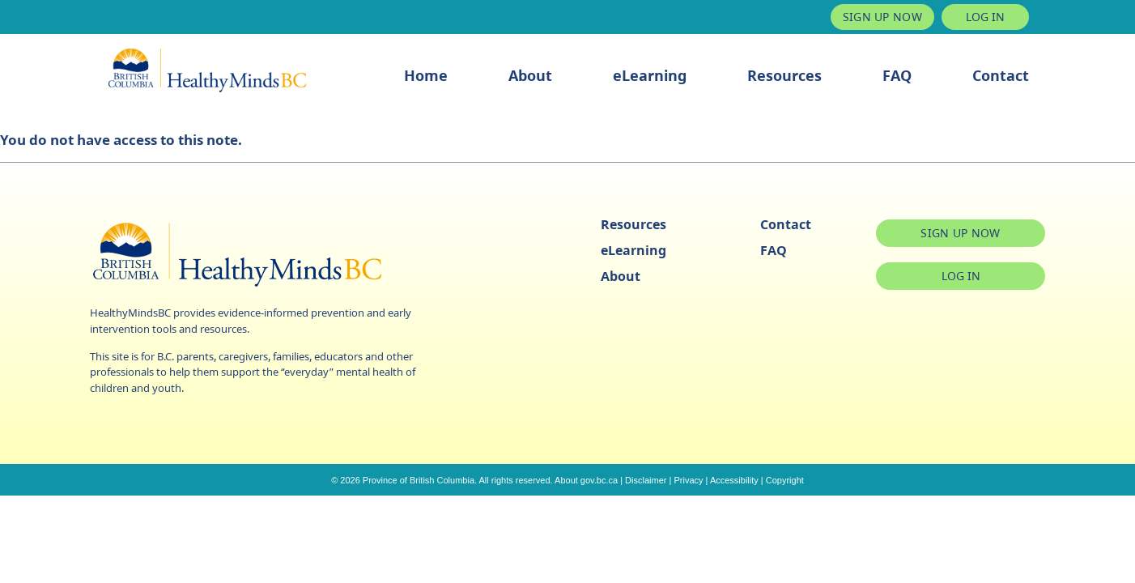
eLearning (650, 75)
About (530, 75)
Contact (1000, 75)
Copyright (785, 480)
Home (426, 75)
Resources (784, 75)
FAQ (897, 75)
